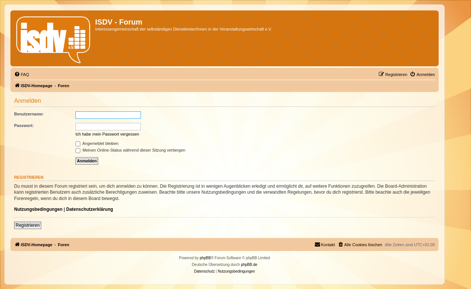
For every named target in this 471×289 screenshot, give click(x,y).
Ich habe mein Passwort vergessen (107, 134)
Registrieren (28, 225)
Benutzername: (28, 114)
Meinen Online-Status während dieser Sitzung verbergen (130, 150)
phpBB (205, 258)
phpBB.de (249, 265)
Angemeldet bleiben (97, 143)
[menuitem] (21, 74)
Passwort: (24, 125)
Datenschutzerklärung (89, 209)
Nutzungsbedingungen (38, 209)
